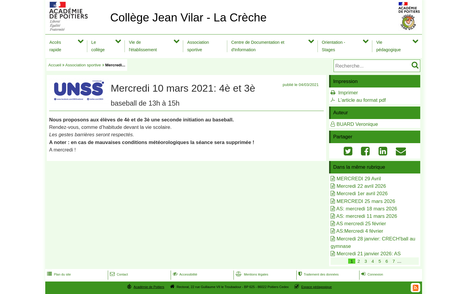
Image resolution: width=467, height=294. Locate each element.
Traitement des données (318, 274)
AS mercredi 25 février (361, 223)
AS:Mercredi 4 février (359, 231)
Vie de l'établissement (143, 46)
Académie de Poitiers (148, 287)
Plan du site (58, 274)
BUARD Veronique (357, 124)
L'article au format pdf (362, 100)
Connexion (371, 274)
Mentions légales (251, 274)
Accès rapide (55, 46)
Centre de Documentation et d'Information (257, 46)
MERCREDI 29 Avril (359, 179)
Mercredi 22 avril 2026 (361, 186)
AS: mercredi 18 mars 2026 (366, 209)
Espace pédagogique (316, 287)
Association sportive (198, 46)
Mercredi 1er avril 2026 (362, 193)
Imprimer (348, 93)
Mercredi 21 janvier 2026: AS (369, 254)
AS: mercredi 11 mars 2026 (366, 216)
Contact (118, 274)
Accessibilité (184, 274)
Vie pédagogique (388, 46)
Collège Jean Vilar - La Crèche (188, 17)
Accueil (54, 65)
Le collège (98, 46)
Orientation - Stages (333, 46)
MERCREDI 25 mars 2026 (366, 201)
